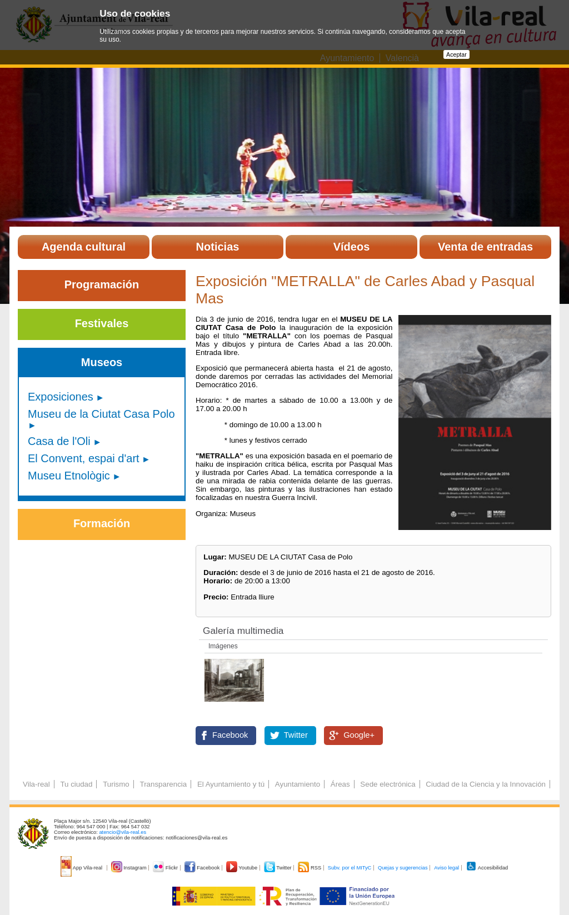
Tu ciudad (76, 784)
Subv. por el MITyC (350, 868)
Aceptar (456, 54)
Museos (101, 362)
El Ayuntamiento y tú (230, 784)
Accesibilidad (487, 868)
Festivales (102, 323)
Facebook (230, 735)
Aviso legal (446, 868)
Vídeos (351, 247)
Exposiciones (60, 397)
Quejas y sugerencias (403, 868)
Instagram (129, 868)
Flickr (166, 868)
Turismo (116, 784)
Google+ (359, 735)
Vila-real (36, 784)
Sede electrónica (387, 784)
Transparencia (163, 784)
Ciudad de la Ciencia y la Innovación (486, 784)
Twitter (296, 735)
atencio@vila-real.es (122, 832)
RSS (310, 868)
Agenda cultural (84, 247)
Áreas (340, 784)
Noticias (217, 247)
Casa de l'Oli (59, 441)
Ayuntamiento (297, 784)
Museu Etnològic (69, 475)
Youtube (242, 868)
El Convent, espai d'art (83, 458)
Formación (101, 523)
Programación (101, 284)
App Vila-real (82, 868)
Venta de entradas (485, 247)
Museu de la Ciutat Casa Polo (101, 414)
